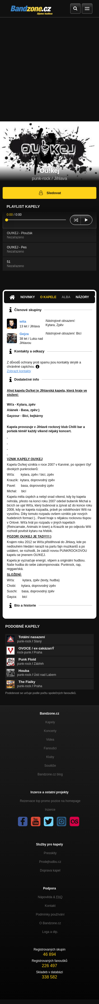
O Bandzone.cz (50, 923)
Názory (82, 297)
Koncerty (50, 731)
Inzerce (50, 809)
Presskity (50, 853)
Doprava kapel (50, 870)
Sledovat (49, 193)
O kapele (48, 297)
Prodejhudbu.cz (50, 862)
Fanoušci (50, 748)
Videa (50, 739)
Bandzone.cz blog (50, 774)
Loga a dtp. (50, 932)
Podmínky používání (50, 914)
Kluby (50, 757)
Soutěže (50, 765)
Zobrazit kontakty (19, 371)
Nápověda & (50, 897)
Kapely (50, 722)
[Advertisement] (49, 69)
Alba (66, 297)
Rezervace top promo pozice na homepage (50, 801)
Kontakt (50, 906)
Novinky (27, 297)
